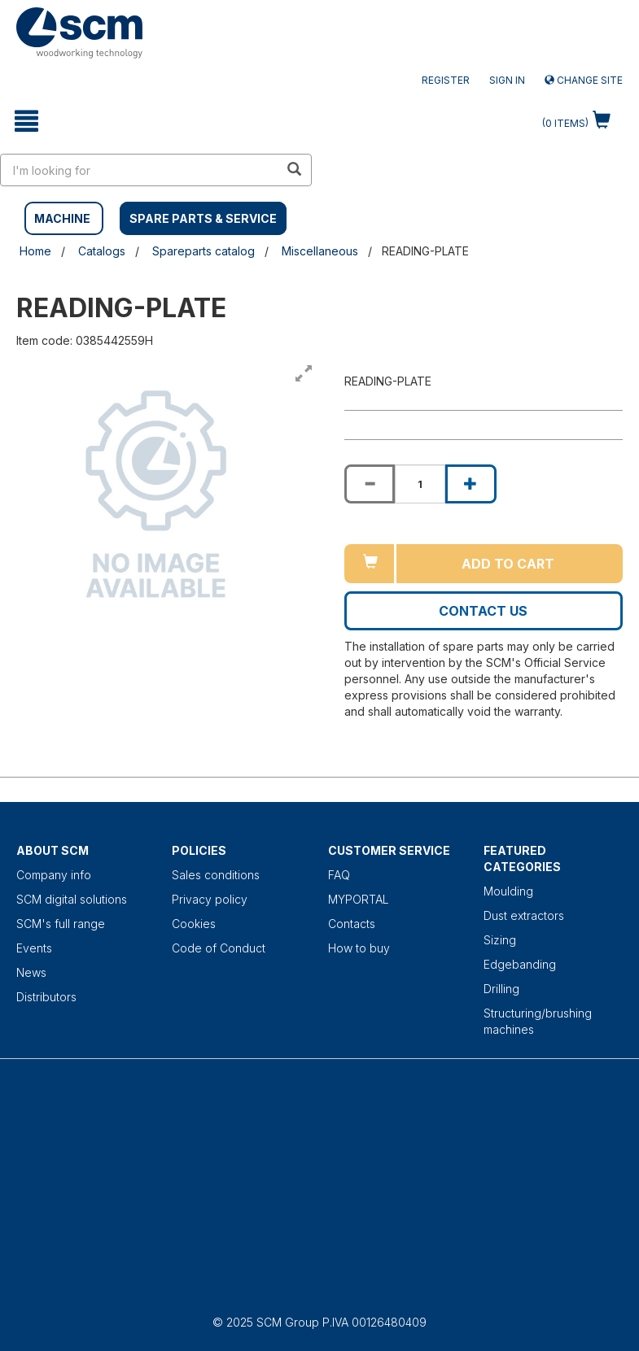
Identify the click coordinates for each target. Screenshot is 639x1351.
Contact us (483, 611)
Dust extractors (524, 915)
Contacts (351, 923)
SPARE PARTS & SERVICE (203, 218)
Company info (53, 875)
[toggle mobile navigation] (26, 121)
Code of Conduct (218, 948)
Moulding (508, 891)
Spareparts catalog (203, 251)
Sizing (500, 940)
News (31, 972)
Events (34, 948)
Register (446, 80)
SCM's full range (60, 923)
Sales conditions (216, 875)
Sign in (507, 80)
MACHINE (62, 218)
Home (35, 251)
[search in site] (140, 170)
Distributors (46, 997)
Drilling (501, 989)
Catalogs (101, 251)
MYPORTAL (358, 899)
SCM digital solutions (71, 899)
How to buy (359, 948)
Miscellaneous (320, 251)
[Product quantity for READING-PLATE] (420, 483)
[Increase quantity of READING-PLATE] (470, 483)
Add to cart (508, 564)
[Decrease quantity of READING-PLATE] (369, 483)
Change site (584, 80)
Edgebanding (520, 964)
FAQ (339, 875)
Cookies (194, 923)
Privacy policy (209, 899)
